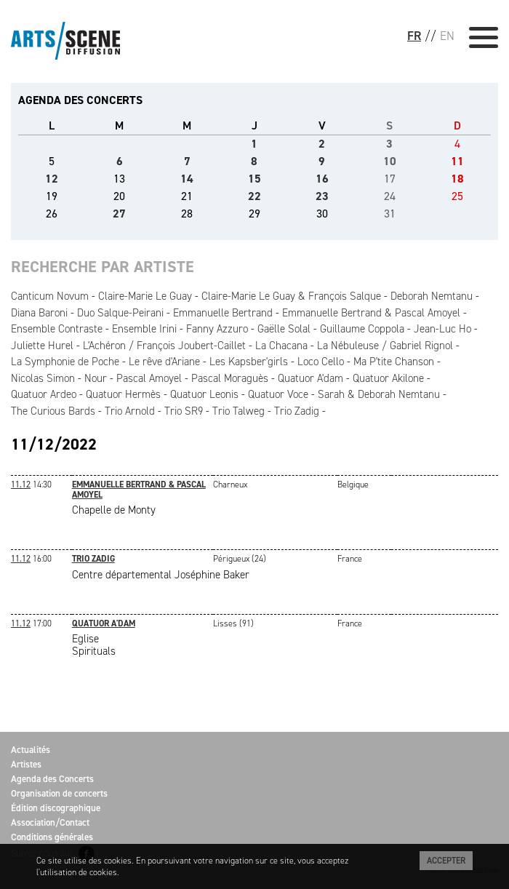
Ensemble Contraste (57, 329)
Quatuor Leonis (204, 394)
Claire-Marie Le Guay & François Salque (291, 296)
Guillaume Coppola (362, 329)
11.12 (21, 484)
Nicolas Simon (43, 378)
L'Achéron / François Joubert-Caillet (164, 345)
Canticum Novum (50, 296)
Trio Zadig (296, 411)
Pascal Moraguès (229, 378)
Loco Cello (320, 361)
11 (457, 161)
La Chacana (281, 345)
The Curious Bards (53, 411)
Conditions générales (52, 837)
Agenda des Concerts (52, 779)
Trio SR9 (183, 411)
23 (322, 196)
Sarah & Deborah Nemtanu (379, 394)
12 (51, 178)
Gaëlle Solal (283, 329)
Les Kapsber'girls (248, 361)
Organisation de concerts (59, 793)
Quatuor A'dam (310, 378)
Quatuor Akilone (388, 378)
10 (389, 161)
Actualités (30, 750)
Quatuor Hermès (123, 394)
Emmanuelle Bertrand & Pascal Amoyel (371, 313)
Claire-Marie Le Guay (145, 296)
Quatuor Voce (278, 394)
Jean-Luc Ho (442, 329)
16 (322, 178)
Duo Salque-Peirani (120, 313)
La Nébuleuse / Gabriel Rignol (385, 345)
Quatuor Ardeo (43, 394)
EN (447, 36)
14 (186, 178)
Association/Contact (50, 822)
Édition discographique (55, 808)
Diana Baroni (39, 313)
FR (414, 36)
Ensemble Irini (144, 329)
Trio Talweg (238, 411)
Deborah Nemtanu (431, 296)
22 (254, 196)
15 (254, 178)
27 (119, 213)
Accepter (446, 860)
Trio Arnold (130, 411)
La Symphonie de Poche (65, 361)
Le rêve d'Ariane (164, 361)
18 (457, 178)
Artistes (26, 764)
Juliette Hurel (42, 345)
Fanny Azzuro (217, 329)
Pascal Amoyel (149, 378)
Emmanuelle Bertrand (223, 313)
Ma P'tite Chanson (393, 361)
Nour (95, 378)
